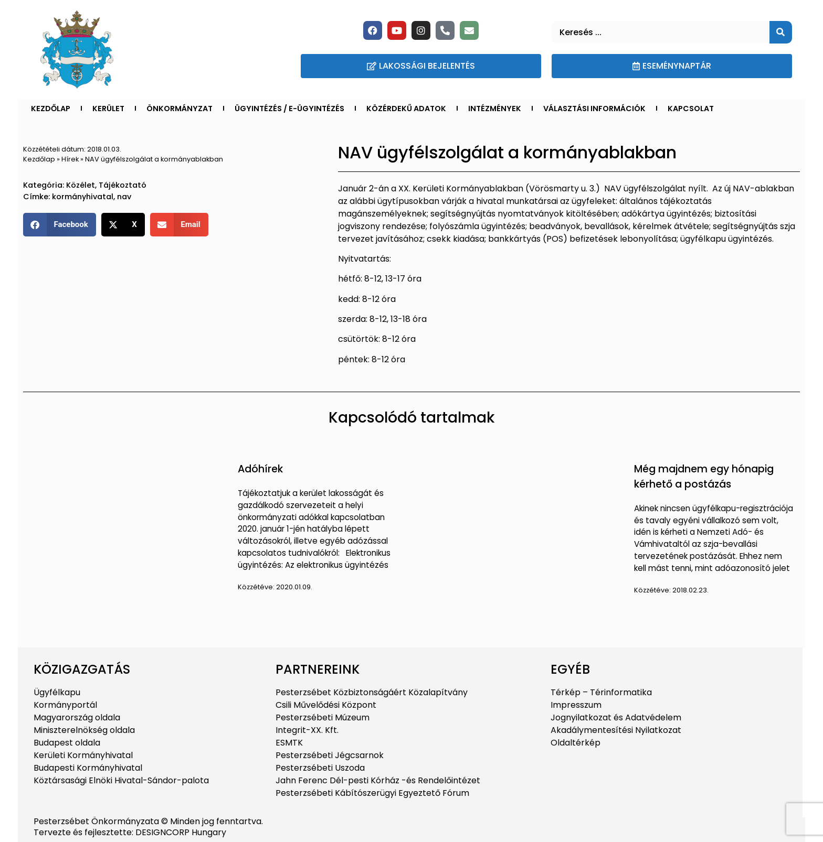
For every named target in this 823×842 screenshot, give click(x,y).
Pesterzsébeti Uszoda (320, 768)
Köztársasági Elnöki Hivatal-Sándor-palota (121, 780)
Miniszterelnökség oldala (84, 730)
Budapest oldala (67, 743)
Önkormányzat (179, 108)
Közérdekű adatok (406, 108)
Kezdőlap (50, 108)
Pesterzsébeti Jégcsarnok (330, 755)
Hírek (70, 159)
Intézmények (494, 108)
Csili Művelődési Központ (326, 705)
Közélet (80, 185)
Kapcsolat (691, 108)
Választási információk (594, 108)
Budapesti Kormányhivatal (88, 768)
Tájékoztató (122, 185)
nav (124, 196)
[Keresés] (780, 32)
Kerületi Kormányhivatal (83, 755)
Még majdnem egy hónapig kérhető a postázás (704, 476)
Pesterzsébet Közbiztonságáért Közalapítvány (372, 692)
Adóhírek (260, 469)
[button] (59, 224)
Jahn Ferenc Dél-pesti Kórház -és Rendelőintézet (378, 780)
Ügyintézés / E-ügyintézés (289, 108)
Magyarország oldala (77, 717)
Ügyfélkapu (57, 692)
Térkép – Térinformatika (601, 692)
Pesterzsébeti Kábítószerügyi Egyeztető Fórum (372, 793)
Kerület (108, 108)
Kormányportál (65, 705)
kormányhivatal (82, 196)
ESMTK (289, 743)
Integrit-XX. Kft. (307, 730)
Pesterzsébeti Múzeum (323, 717)
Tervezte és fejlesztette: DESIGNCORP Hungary (130, 832)
